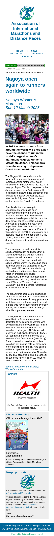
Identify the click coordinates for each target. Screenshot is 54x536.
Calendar (16, 54)
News (34, 51)
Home (19, 51)
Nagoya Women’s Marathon (30, 65)
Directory (37, 54)
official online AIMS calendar (18, 493)
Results (27, 56)
